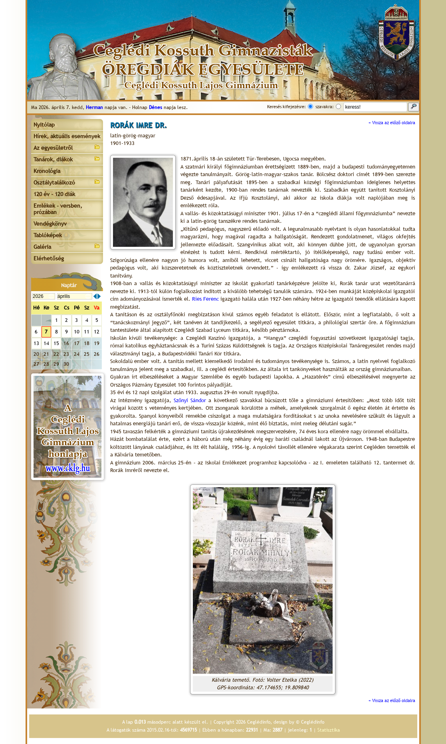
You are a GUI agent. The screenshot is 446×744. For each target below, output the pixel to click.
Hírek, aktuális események (67, 136)
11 (86, 332)
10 (76, 332)
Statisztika (328, 730)
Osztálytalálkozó (67, 182)
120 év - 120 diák (54, 194)
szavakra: (324, 106)
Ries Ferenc (205, 299)
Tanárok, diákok (67, 159)
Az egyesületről (67, 147)
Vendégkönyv (50, 223)
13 (36, 343)
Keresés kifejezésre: (286, 106)
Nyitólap (44, 124)
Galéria (67, 246)
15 (56, 343)
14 (46, 343)
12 (96, 332)
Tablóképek (48, 235)
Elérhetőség (49, 258)
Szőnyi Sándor (190, 400)
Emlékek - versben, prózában (58, 208)
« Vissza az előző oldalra (392, 122)
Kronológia (47, 171)
